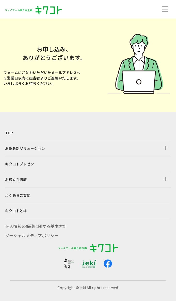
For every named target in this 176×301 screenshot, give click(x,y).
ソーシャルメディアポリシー (31, 235)
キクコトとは (16, 210)
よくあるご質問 (17, 195)
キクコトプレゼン (19, 163)
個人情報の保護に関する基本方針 (36, 226)
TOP (9, 132)
